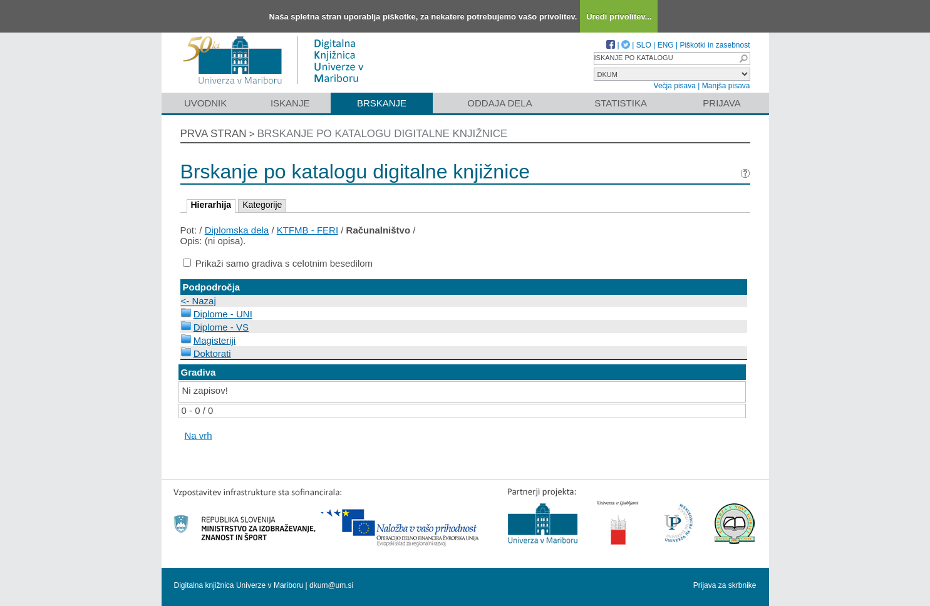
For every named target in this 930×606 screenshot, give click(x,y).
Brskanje (381, 103)
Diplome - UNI (223, 314)
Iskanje (290, 103)
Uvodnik (205, 103)
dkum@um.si (331, 585)
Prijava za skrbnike (725, 585)
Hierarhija (211, 205)
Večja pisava (675, 85)
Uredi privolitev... (619, 16)
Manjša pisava (726, 85)
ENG (666, 45)
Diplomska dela (237, 230)
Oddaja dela (499, 103)
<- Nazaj (198, 300)
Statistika (620, 103)
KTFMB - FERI (307, 230)
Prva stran (213, 134)
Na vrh (198, 435)
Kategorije (262, 205)
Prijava (721, 103)
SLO (643, 45)
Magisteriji (215, 340)
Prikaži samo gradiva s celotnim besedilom (284, 263)
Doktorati (212, 353)
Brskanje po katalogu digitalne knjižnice (382, 134)
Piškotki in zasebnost (714, 45)
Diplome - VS (221, 327)
